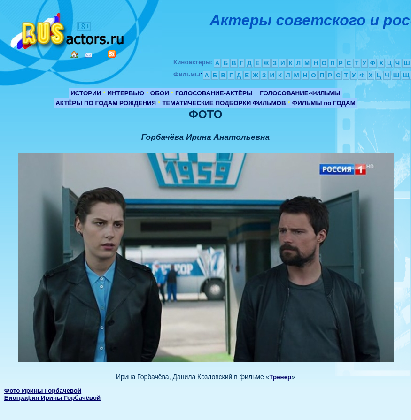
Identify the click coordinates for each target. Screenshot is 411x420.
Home (74, 54)
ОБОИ (159, 93)
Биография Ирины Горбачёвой (52, 397)
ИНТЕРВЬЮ (126, 93)
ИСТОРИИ (85, 93)
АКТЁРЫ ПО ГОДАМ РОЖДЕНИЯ (105, 103)
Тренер (280, 377)
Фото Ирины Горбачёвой (42, 390)
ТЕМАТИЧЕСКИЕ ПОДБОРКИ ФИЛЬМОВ (224, 103)
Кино (68, 29)
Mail (88, 55)
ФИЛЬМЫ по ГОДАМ (324, 103)
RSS (112, 54)
